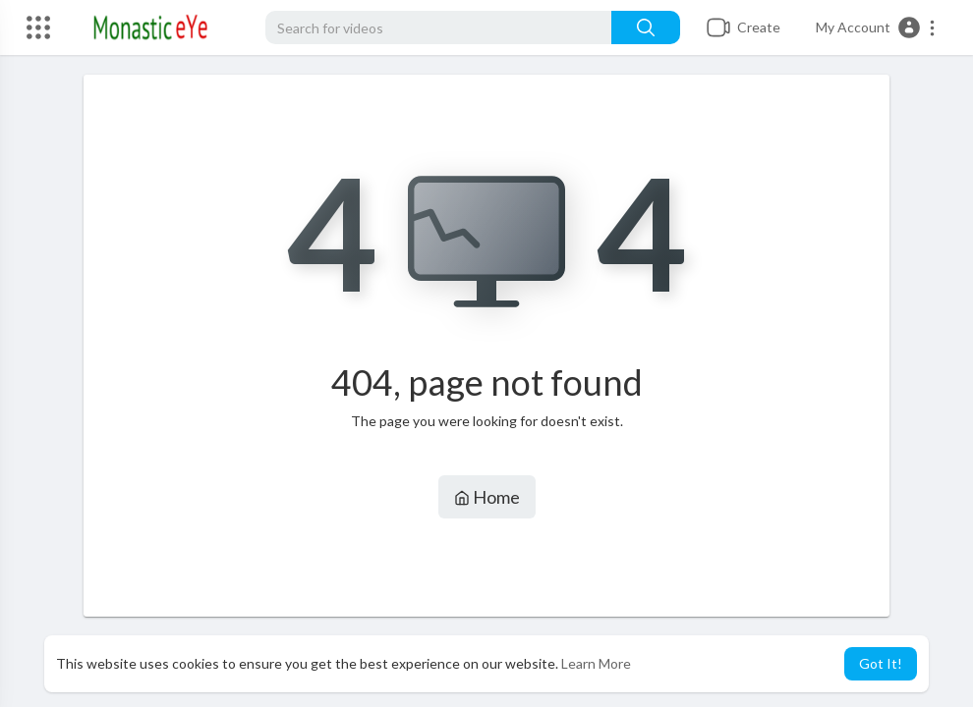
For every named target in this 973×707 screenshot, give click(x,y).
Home (487, 497)
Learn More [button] (596, 663)
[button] (876, 27)
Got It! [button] (880, 663)
